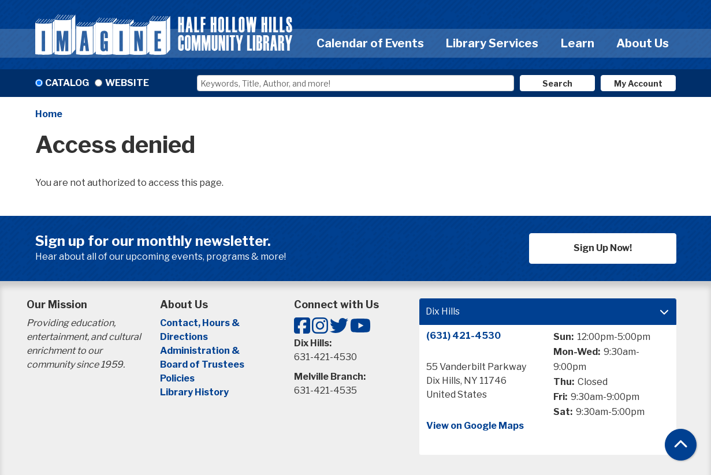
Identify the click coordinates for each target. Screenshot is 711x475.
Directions (184, 336)
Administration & (200, 350)
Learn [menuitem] (577, 43)
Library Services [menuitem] (492, 43)
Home (48, 114)
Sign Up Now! (603, 247)
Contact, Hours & (200, 322)
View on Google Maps (475, 425)
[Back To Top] (681, 445)
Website (127, 82)
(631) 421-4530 (463, 335)
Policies (177, 378)
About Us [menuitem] (642, 43)
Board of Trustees (202, 364)
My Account (638, 83)
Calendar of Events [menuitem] (370, 43)
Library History (194, 392)
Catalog (67, 82)
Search (557, 83)
